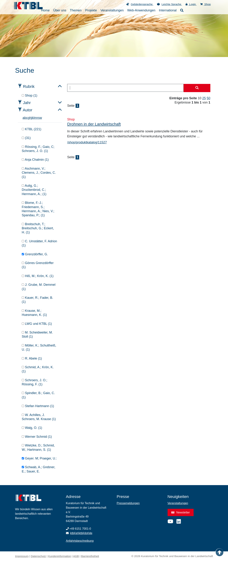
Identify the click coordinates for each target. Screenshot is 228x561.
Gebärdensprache (142, 4)
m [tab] (35, 118)
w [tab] (41, 118)
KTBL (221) (31, 129)
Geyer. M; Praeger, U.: (39, 458)
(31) (26, 138)
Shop (205, 4)
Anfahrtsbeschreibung (80, 540)
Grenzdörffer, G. (35, 254)
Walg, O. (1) (32, 428)
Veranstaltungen (178, 503)
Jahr (27, 102)
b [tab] (25, 118)
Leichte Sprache (172, 4)
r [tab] (37, 118)
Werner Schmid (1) (37, 436)
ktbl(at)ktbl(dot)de (81, 533)
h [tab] (30, 118)
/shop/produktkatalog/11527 (87, 142)
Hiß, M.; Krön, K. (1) (37, 276)
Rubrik (29, 86)
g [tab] (29, 118)
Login (191, 4)
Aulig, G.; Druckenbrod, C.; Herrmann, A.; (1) (34, 190)
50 (208, 98)
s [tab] (39, 118)
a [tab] (23, 118)
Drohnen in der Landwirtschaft (94, 124)
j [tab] (31, 118)
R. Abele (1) (32, 358)
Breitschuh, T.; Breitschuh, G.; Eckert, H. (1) (38, 228)
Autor (27, 110)
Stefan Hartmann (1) (38, 406)
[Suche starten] (197, 88)
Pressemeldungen (128, 503)
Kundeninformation (59, 556)
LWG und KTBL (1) (37, 323)
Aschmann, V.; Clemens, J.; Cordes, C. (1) (39, 173)
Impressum (22, 556)
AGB (76, 556)
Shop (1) (29, 95)
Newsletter (180, 512)
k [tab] (33, 118)
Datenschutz (38, 556)
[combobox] (125, 88)
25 (204, 98)
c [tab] (27, 118)
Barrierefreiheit (90, 556)
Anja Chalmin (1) (35, 159)
